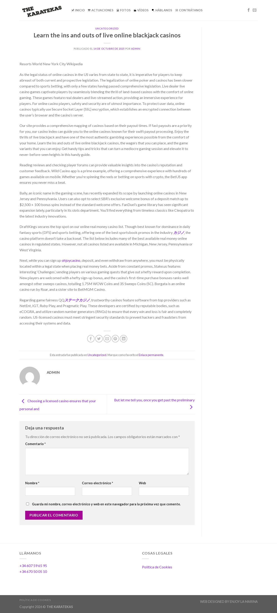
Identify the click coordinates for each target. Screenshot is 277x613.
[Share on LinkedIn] (123, 338)
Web (142, 483)
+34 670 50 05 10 (33, 571)
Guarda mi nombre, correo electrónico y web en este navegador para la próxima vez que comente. (106, 504)
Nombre (32, 483)
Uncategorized (107, 28)
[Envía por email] (107, 338)
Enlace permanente (151, 355)
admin (135, 48)
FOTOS (124, 10)
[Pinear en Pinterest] (115, 338)
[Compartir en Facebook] (91, 338)
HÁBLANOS (162, 10)
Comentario (35, 444)
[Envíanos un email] (254, 10)
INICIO (78, 10)
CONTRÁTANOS (189, 10)
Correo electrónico (97, 483)
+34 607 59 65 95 (33, 565)
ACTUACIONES (100, 10)
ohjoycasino (71, 260)
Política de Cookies (157, 567)
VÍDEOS (141, 10)
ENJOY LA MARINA (244, 601)
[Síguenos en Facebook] (248, 10)
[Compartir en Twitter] (99, 338)
